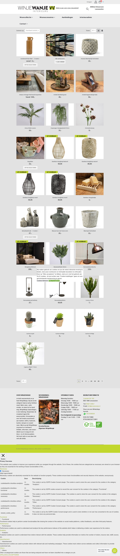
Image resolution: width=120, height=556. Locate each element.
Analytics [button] (3, 530)
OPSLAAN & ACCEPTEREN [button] (9, 555)
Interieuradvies (86, 17)
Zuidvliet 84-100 (88, 398)
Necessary (5, 471)
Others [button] (2, 548)
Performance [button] (4, 524)
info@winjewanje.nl (94, 406)
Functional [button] (3, 517)
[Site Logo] (36, 9)
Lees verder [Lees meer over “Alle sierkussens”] (60, 62)
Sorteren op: (20, 30)
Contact (23, 24)
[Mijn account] (95, 2)
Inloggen (89, 2)
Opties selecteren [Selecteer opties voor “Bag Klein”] (30, 167)
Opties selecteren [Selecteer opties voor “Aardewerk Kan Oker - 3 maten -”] (30, 65)
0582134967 (90, 404)
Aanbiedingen (67, 17)
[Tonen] (93, 30)
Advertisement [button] (4, 539)
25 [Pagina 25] (98, 381)
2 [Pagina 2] (82, 381)
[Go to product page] (30, 45)
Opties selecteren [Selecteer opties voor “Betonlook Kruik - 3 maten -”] (30, 237)
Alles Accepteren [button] (54, 281)
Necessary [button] (3, 469)
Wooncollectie (25, 17)
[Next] (102, 381)
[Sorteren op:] (32, 30)
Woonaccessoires (46, 17)
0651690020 (90, 414)
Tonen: (88, 30)
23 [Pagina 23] (91, 381)
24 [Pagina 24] (95, 381)
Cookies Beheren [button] (42, 281)
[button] (87, 9)
